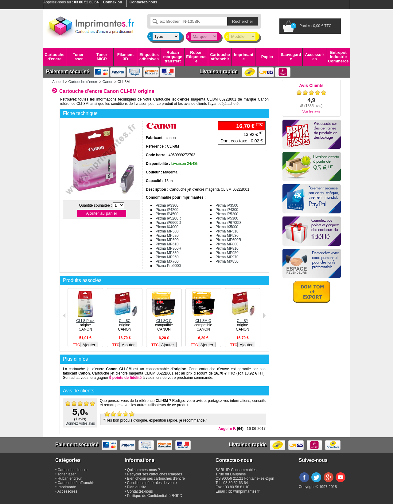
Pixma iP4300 (227, 210)
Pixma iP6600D (168, 222)
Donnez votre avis (80, 423)
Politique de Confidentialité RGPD (154, 496)
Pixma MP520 (167, 235)
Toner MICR (101, 56)
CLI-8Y (242, 318)
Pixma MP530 (227, 235)
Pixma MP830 (167, 253)
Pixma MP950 (227, 253)
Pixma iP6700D (228, 222)
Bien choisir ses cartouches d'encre (156, 478)
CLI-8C (124, 318)
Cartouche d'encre (54, 56)
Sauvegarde (291, 56)
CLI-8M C (203, 318)
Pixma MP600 (167, 240)
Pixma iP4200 (167, 210)
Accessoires (314, 56)
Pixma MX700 (167, 261)
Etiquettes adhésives (149, 56)
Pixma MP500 (167, 231)
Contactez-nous (140, 491)
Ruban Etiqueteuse (196, 57)
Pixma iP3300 (167, 205)
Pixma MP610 (167, 244)
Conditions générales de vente (152, 483)
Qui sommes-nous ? (143, 470)
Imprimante (243, 56)
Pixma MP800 (227, 244)
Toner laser (78, 56)
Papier (267, 56)
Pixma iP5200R (168, 218)
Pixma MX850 (227, 261)
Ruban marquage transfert (172, 57)
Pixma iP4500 (167, 214)
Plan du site (136, 487)
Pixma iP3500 (227, 205)
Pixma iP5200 (227, 214)
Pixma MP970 (227, 257)
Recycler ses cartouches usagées (154, 474)
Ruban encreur (70, 478)
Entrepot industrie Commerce (338, 57)
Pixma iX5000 (227, 227)
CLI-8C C (164, 318)
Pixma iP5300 (227, 218)
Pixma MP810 (227, 248)
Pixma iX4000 (167, 227)
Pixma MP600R (228, 240)
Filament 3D (125, 56)
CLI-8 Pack (85, 318)
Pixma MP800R (168, 248)
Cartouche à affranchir (76, 483)
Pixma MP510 (227, 231)
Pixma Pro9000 (168, 266)
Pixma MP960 (167, 257)
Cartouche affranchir (220, 56)
